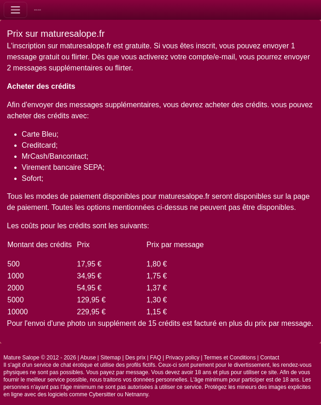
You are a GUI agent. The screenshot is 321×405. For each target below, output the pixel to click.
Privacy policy (182, 357)
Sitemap (110, 357)
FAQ (155, 357)
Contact (269, 357)
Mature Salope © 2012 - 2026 (40, 357)
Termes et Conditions (230, 357)
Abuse (88, 357)
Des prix (135, 357)
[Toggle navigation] (15, 10)
